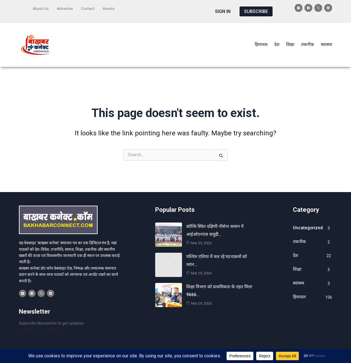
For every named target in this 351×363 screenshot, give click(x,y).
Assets (111, 7)
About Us (41, 7)
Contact (90, 7)
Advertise (65, 7)
